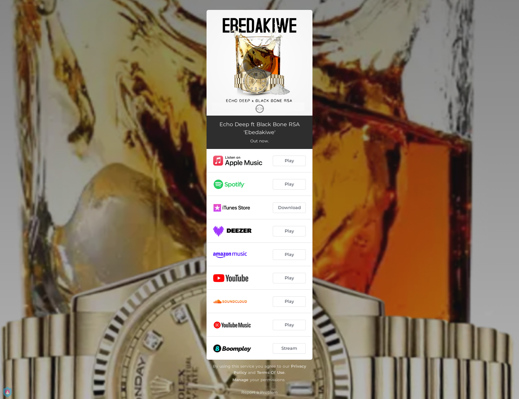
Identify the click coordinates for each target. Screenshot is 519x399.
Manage (240, 379)
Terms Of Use (271, 372)
